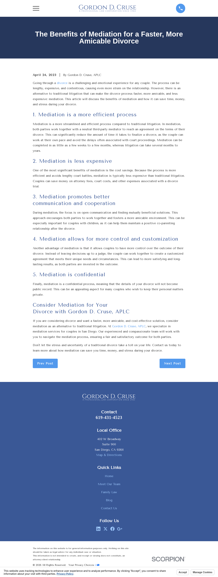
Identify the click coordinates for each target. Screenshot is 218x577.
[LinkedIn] (98, 529)
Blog (109, 500)
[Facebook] (112, 529)
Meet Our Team (109, 484)
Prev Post (45, 363)
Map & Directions (109, 455)
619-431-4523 (109, 417)
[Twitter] (105, 529)
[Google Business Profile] (120, 529)
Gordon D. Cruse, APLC (129, 326)
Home (109, 476)
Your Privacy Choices (84, 565)
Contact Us (109, 508)
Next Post (172, 363)
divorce (62, 83)
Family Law (109, 492)
